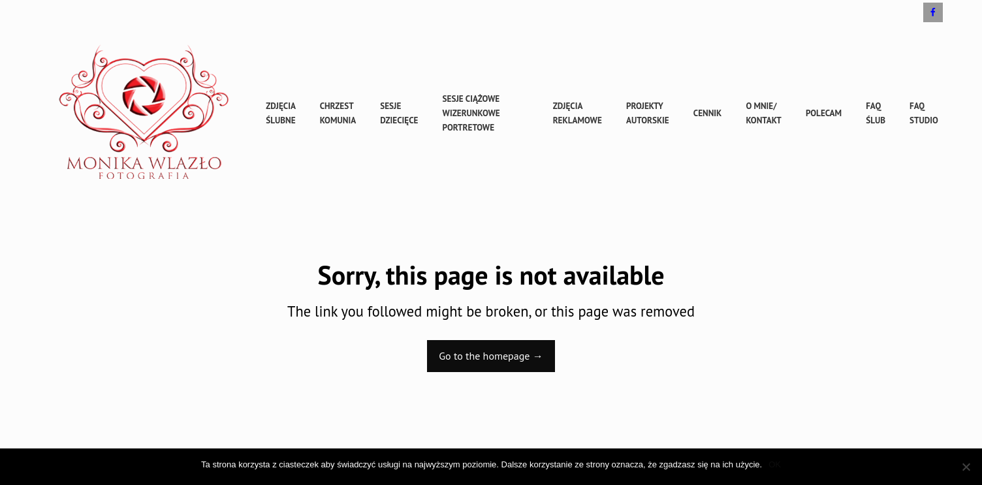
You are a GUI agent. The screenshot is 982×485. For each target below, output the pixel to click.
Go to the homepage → (491, 355)
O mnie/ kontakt (763, 113)
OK (774, 464)
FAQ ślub (875, 113)
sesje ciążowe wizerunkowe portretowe (471, 113)
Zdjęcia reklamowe (577, 113)
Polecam (824, 113)
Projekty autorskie (647, 113)
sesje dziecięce (399, 113)
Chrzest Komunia (338, 113)
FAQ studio (924, 113)
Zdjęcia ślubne (280, 113)
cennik (707, 113)
